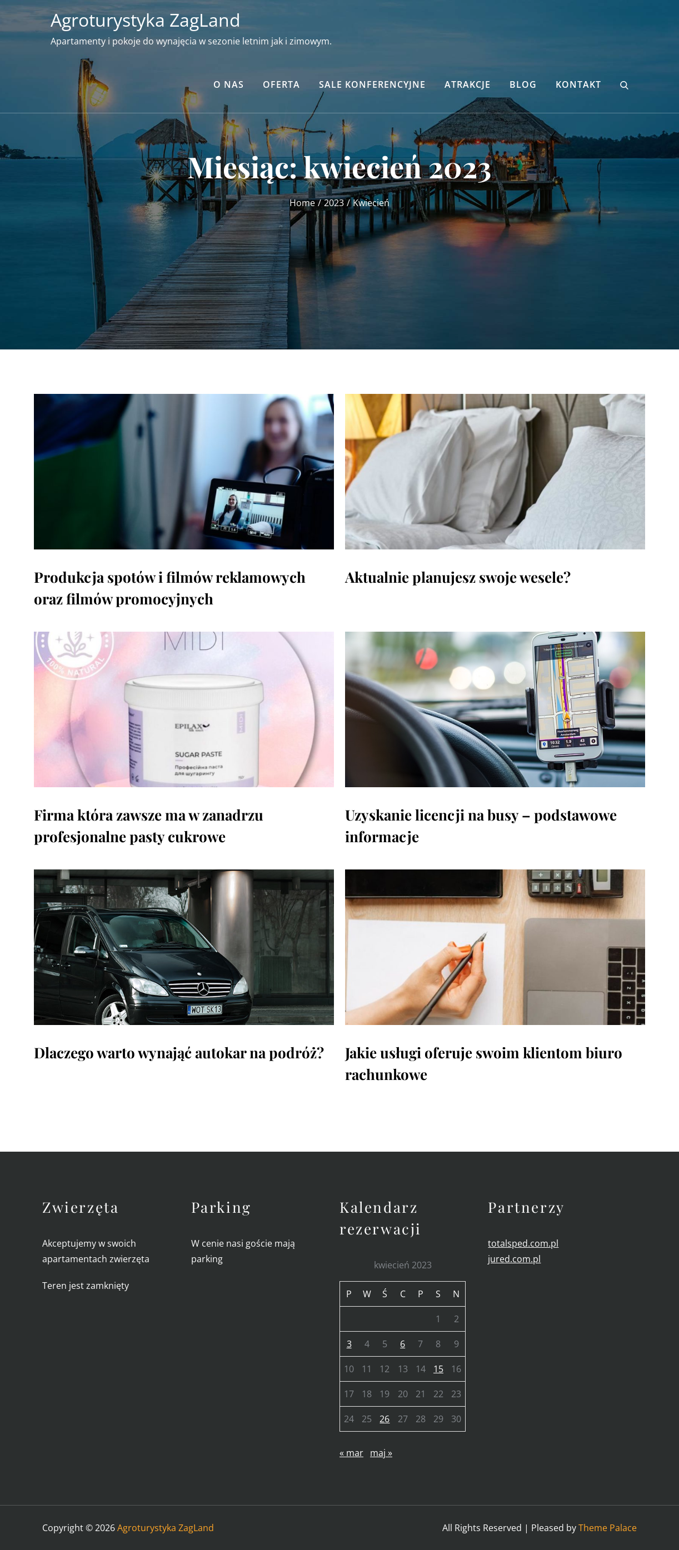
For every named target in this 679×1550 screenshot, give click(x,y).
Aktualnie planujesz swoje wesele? (458, 577)
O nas (228, 84)
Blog (523, 84)
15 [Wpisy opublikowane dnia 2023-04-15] (438, 1369)
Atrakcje (468, 84)
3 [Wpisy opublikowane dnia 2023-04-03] (349, 1344)
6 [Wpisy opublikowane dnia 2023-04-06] (402, 1344)
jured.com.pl (514, 1259)
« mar (351, 1453)
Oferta (281, 84)
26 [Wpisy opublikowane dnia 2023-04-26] (385, 1419)
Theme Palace (607, 1528)
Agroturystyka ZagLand (146, 20)
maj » (381, 1453)
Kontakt (578, 84)
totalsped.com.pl (523, 1243)
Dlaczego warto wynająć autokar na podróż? (179, 1052)
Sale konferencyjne (372, 84)
